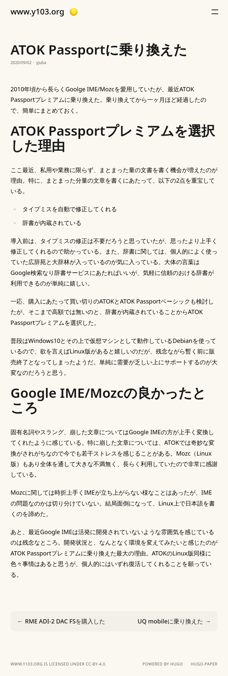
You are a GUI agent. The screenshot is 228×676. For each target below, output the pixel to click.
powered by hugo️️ (163, 664)
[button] (74, 12)
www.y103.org (37, 11)
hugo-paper (204, 664)
